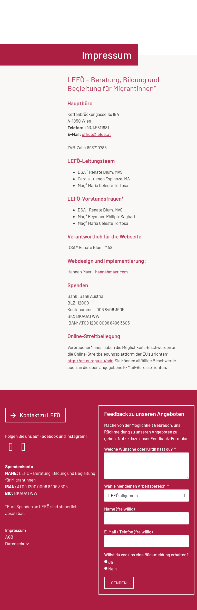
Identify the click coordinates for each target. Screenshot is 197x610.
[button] (187, 21)
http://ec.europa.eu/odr (90, 360)
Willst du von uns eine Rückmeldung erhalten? (146, 554)
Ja (110, 562)
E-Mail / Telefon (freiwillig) (128, 532)
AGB (9, 536)
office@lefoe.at (96, 134)
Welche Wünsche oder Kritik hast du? (138, 449)
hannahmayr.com (111, 271)
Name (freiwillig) (119, 509)
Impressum (15, 530)
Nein (112, 568)
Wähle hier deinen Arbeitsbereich (135, 486)
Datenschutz (17, 543)
